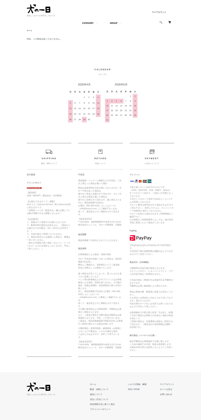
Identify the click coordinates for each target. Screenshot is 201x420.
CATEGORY (88, 23)
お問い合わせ (166, 394)
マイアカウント (159, 12)
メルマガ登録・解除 (137, 384)
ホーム (29, 30)
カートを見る (166, 389)
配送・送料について (99, 389)
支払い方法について (99, 399)
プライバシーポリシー (100, 409)
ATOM (137, 389)
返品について (96, 394)
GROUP (113, 23)
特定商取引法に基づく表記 (102, 404)
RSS (130, 389)
